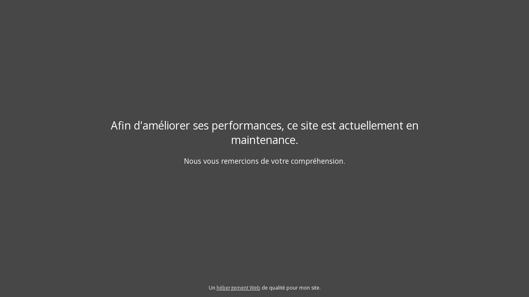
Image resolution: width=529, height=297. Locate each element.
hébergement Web (238, 287)
